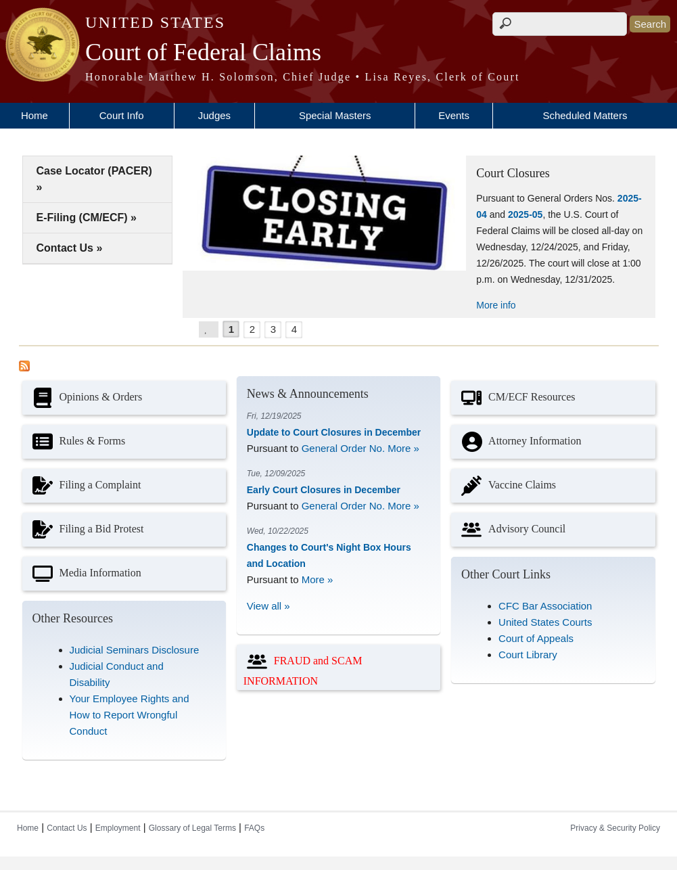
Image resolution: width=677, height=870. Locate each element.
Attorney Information (519, 441)
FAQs (254, 828)
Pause (213, 328)
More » (403, 448)
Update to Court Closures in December (334, 432)
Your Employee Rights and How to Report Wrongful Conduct (129, 715)
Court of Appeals (536, 638)
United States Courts (545, 622)
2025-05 (525, 214)
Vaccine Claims (507, 485)
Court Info (121, 115)
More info (495, 305)
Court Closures (513, 173)
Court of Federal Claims (203, 52)
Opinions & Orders (86, 397)
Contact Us (67, 828)
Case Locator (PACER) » (94, 179)
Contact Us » (70, 248)
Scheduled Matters (584, 115)
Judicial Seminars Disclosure (135, 650)
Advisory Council (511, 529)
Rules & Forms (77, 441)
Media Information (85, 573)
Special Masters (335, 115)
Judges (214, 115)
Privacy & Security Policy (615, 828)
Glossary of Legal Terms (192, 828)
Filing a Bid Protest (86, 529)
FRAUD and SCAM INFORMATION (303, 667)
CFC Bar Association (545, 606)
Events (453, 115)
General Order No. (343, 448)
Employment (118, 828)
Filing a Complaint (85, 485)
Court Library (527, 654)
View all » (268, 606)
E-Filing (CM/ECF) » (87, 217)
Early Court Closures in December (323, 489)
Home (34, 115)
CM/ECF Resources (516, 397)
